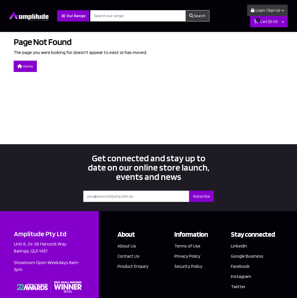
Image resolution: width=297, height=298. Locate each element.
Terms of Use (187, 246)
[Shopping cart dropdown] (283, 21)
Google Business (247, 256)
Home (25, 66)
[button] (267, 10)
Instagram (241, 276)
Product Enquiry (132, 266)
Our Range (73, 15)
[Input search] (138, 15)
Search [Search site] (197, 15)
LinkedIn (239, 246)
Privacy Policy (187, 256)
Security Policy (188, 266)
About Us (126, 246)
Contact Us (128, 256)
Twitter (238, 286)
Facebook (240, 266)
